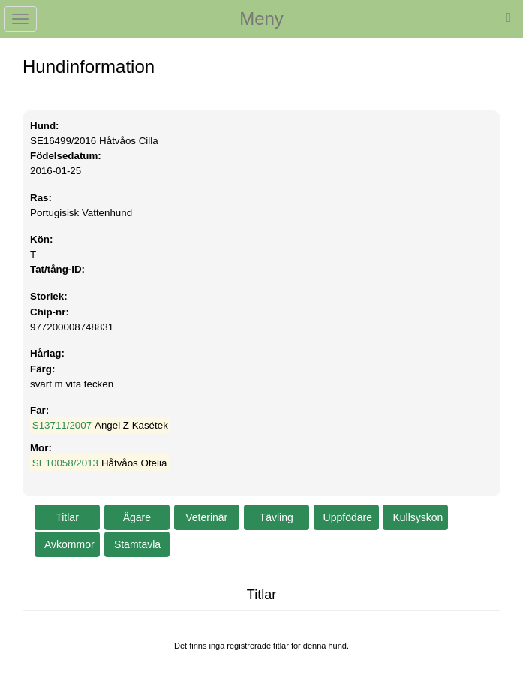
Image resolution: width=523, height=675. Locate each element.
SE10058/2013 (65, 463)
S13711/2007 (62, 425)
